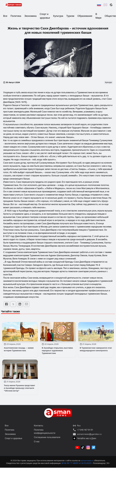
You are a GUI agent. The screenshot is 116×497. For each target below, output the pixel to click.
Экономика (30, 15)
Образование (84, 15)
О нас (37, 441)
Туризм (70, 15)
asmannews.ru (87, 460)
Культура (58, 15)
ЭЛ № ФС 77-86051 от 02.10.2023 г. (77, 463)
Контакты (38, 425)
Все (5, 15)
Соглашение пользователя (47, 437)
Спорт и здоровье (13, 438)
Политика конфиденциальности (44, 431)
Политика (16, 15)
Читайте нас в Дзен (84, 438)
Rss (77, 425)
